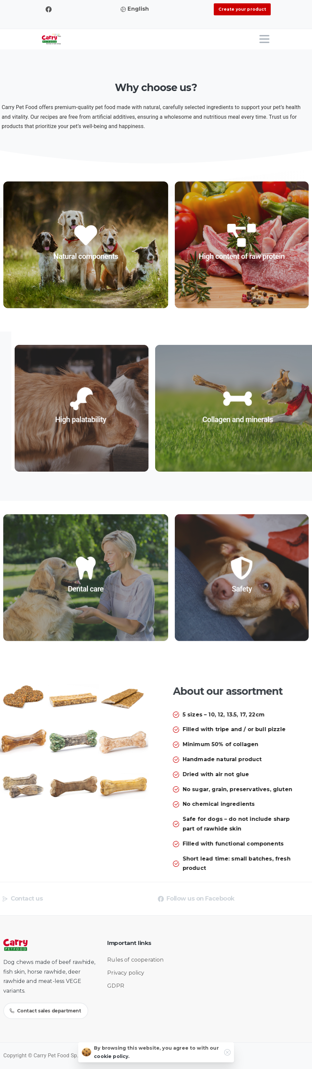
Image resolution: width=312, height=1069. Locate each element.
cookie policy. (112, 1058)
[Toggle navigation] (264, 39)
